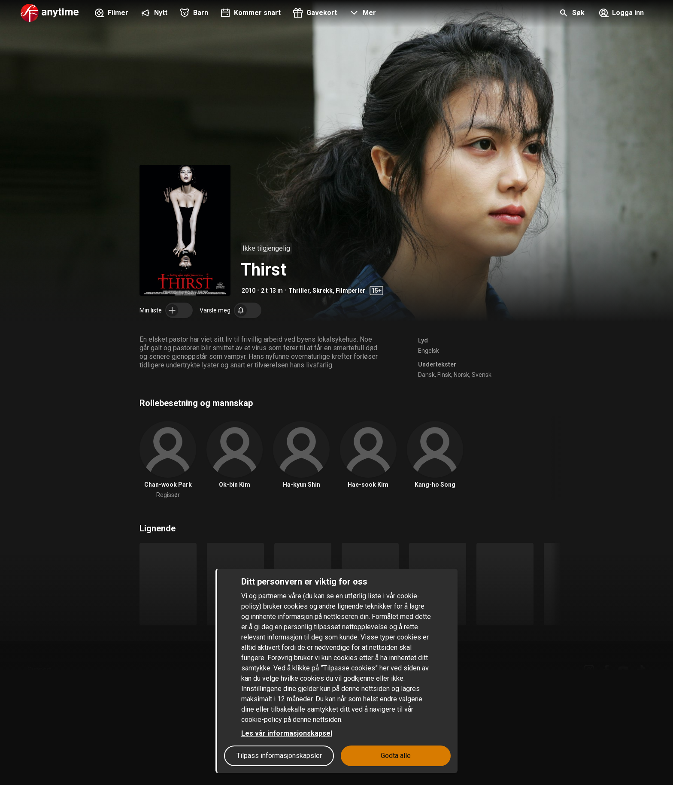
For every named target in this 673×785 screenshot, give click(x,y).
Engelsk (428, 350)
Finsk (444, 374)
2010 (248, 290)
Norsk (461, 374)
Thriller (298, 290)
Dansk (426, 374)
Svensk (481, 374)
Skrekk (322, 290)
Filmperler (350, 290)
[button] (361, 13)
